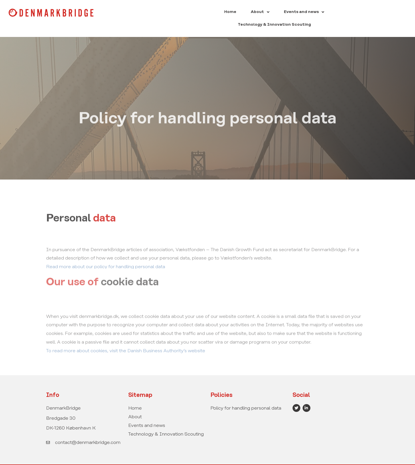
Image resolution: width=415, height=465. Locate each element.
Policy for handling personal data (245, 396)
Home (194, 12)
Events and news (257, 12)
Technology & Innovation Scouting (323, 12)
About (219, 12)
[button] (219, 12)
